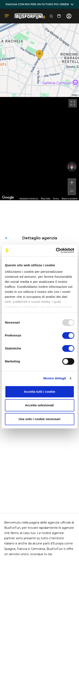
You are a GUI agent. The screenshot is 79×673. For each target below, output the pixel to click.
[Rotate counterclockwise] (68, 167)
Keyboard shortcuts (29, 199)
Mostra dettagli (54, 378)
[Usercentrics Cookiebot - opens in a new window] (56, 250)
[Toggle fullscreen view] (72, 103)
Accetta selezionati (39, 405)
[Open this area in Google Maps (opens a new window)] (8, 197)
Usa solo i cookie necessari (39, 419)
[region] (39, 148)
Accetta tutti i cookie (39, 391)
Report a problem (70, 199)
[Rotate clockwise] (75, 167)
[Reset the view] (72, 167)
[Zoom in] (72, 182)
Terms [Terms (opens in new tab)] (56, 199)
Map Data (45, 199)
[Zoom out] (72, 191)
